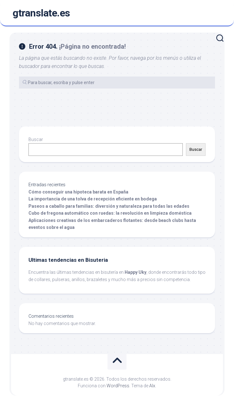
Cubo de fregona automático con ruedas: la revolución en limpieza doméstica (110, 213)
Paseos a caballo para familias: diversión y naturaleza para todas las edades (108, 206)
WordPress (118, 385)
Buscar (35, 139)
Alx (152, 385)
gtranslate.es (41, 13)
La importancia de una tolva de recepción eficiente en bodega (92, 198)
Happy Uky (135, 272)
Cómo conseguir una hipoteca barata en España (78, 191)
